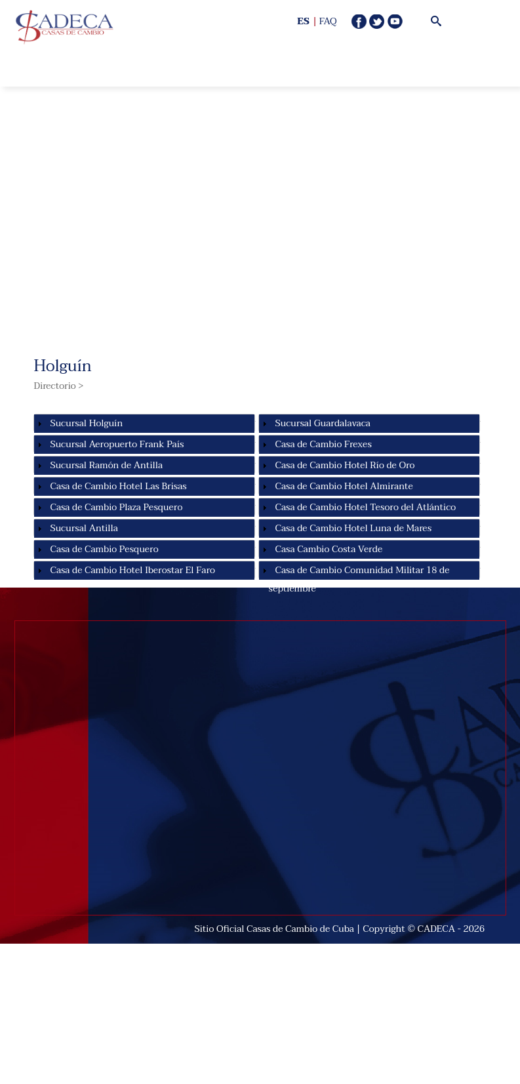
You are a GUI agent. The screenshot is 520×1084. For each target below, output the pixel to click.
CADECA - (441, 928)
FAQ (328, 21)
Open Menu (156, 58)
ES (303, 21)
